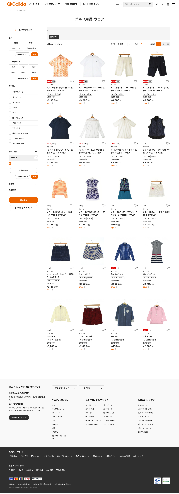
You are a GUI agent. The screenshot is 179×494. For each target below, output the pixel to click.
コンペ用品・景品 (91, 425)
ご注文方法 (24, 457)
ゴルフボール (108, 410)
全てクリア (53, 38)
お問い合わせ (138, 457)
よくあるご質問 (124, 457)
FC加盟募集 (60, 471)
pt (49, 104)
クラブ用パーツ (90, 406)
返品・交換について (83, 457)
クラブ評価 (86, 389)
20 (159, 45)
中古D (34, 72)
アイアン (55, 422)
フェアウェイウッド (58, 410)
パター (54, 429)
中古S (24, 67)
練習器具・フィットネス (93, 422)
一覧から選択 (23, 170)
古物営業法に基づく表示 (62, 485)
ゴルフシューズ (108, 414)
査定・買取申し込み (18, 418)
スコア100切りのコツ (145, 414)
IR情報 (21, 471)
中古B (13, 72)
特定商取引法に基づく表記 (42, 485)
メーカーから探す (109, 425)
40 (163, 45)
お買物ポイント (111, 457)
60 (168, 45)
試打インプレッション (145, 425)
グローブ (88, 414)
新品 (13, 67)
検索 (34, 54)
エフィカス (53, 30)
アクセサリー (107, 418)
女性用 (31, 43)
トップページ (142, 406)
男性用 (16, 43)
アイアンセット (57, 418)
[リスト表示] (145, 45)
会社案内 (12, 471)
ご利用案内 (13, 457)
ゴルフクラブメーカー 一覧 (61, 438)
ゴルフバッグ (89, 410)
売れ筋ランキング (62, 389)
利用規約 (12, 485)
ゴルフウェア (107, 406)
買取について (97, 457)
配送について (36, 457)
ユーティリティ (57, 414)
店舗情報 (49, 471)
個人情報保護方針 (24, 485)
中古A (34, 67)
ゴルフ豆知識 (143, 433)
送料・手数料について (65, 457)
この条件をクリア (22, 54)
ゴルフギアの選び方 (145, 422)
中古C (23, 72)
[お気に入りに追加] (71, 82)
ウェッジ (55, 425)
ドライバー (56, 406)
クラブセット (56, 433)
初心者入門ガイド (144, 418)
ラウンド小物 (89, 418)
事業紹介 (29, 471)
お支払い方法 (49, 457)
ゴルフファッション (144, 429)
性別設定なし (31, 48)
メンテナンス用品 (109, 422)
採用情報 (39, 471)
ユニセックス (16, 48)
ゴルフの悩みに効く (145, 410)
